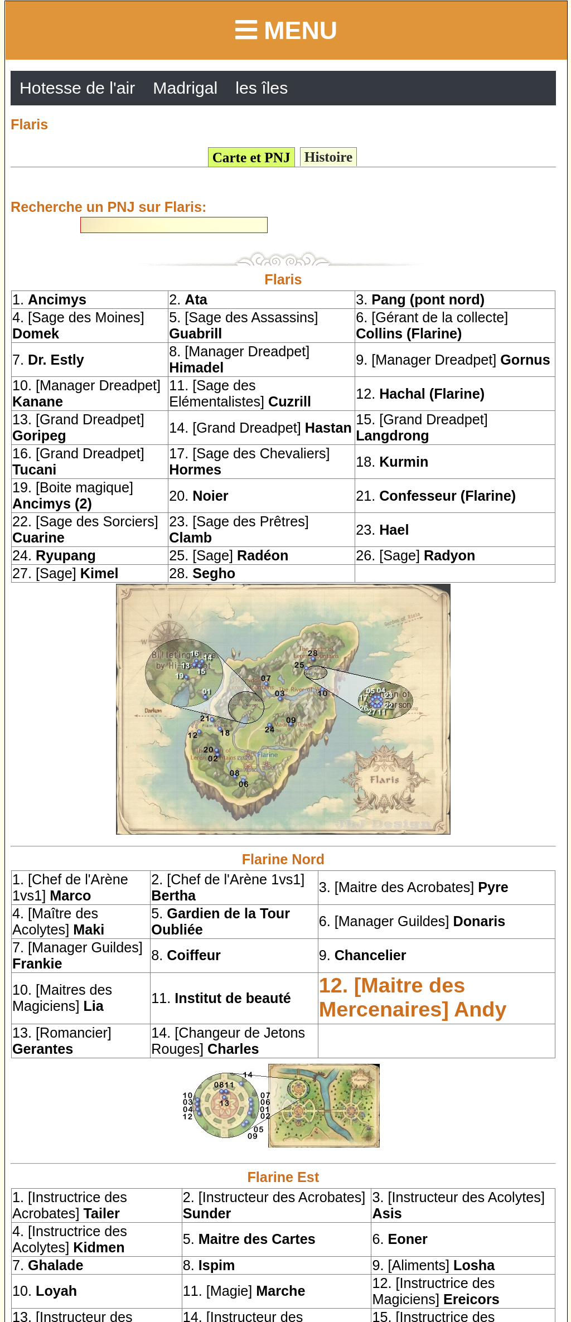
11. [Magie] (244, 1291)
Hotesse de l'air (77, 88)
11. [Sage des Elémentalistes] (240, 393)
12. (420, 393)
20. (198, 495)
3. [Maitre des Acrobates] (414, 887)
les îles (261, 88)
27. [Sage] (65, 573)
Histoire (328, 156)
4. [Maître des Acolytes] (58, 921)
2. (188, 299)
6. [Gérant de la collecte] (432, 325)
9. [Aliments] (433, 1265)
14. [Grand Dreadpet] (260, 427)
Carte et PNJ (251, 157)
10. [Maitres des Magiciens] (62, 998)
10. (44, 1291)
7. (48, 359)
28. (202, 573)
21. (436, 495)
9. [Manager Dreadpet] (453, 359)
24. (54, 555)
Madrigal (185, 88)
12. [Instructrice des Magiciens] (435, 1291)
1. (49, 299)
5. (249, 1239)
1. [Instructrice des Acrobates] (69, 1205)
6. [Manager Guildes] (412, 921)
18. (392, 461)
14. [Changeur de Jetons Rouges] (228, 1041)
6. (399, 1239)
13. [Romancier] (62, 1041)
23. (382, 529)
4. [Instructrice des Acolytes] (69, 1239)
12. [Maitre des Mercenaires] (413, 997)
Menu (286, 30)
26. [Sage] (415, 555)
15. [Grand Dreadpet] (422, 427)
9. (363, 955)
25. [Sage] (228, 555)
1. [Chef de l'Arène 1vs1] (70, 887)
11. (221, 998)
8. (186, 955)
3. (420, 299)
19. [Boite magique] (72, 495)
